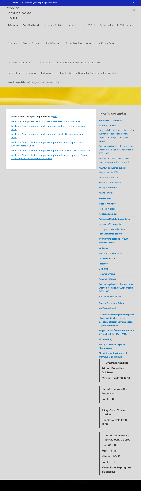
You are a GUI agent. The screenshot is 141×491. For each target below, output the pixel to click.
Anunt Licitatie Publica (110, 182)
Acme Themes (122, 484)
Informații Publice (53, 25)
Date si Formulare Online (111, 303)
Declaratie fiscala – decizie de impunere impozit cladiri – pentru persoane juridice (50, 150)
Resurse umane (107, 273)
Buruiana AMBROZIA (109, 177)
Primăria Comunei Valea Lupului (19, 13)
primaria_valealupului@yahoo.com (39, 2)
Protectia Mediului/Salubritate (116, 25)
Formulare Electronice (78, 43)
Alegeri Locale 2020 (108, 172)
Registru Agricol (107, 208)
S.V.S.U (91, 25)
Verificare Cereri (106, 43)
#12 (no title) (105, 339)
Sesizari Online (31, 43)
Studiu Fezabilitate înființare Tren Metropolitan (34, 82)
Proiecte (103, 263)
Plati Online (52, 43)
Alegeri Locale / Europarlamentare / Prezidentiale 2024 (70, 62)
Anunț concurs (106, 192)
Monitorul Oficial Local (21, 62)
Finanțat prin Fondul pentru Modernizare (31, 73)
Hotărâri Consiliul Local (110, 253)
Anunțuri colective (108, 187)
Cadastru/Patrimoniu (110, 224)
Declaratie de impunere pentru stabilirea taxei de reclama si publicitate (45, 121)
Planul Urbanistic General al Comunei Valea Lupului (87, 73)
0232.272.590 (13, 2)
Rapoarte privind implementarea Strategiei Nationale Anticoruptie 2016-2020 (116, 150)
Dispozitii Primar (107, 258)
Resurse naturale (107, 279)
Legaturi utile (75, 25)
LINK (55, 116)
